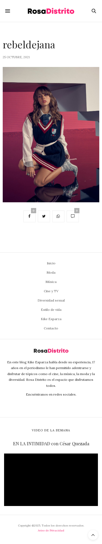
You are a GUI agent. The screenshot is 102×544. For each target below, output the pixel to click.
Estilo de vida (51, 310)
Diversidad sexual (51, 300)
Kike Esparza (51, 319)
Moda (51, 272)
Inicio (51, 263)
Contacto (51, 328)
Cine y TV (51, 291)
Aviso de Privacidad (51, 530)
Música (51, 282)
